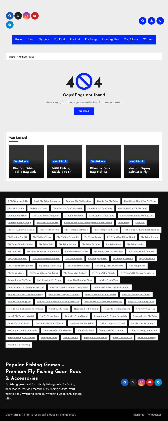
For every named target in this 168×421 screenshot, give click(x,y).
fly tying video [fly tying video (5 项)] (16, 273)
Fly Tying (91, 39)
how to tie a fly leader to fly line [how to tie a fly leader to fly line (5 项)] (69, 287)
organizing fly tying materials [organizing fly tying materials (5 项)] (110, 316)
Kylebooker (154, 414)
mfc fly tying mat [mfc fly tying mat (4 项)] (145, 309)
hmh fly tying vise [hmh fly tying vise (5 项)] (108, 280)
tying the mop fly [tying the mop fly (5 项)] (122, 337)
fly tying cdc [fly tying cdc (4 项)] (46, 244)
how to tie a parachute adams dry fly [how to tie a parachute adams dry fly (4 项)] (58, 301)
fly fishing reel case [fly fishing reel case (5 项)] (76, 230)
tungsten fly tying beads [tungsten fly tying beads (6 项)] (57, 330)
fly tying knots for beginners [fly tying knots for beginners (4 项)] (43, 251)
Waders (148, 39)
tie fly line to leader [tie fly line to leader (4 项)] (143, 323)
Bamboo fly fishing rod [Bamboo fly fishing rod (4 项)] (78, 201)
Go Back (84, 111)
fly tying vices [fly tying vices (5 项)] (137, 266)
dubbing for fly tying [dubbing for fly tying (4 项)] (19, 222)
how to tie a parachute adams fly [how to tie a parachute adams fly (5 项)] (103, 301)
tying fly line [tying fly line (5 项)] (70, 337)
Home (19, 39)
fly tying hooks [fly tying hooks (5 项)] (135, 244)
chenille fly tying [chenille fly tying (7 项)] (17, 215)
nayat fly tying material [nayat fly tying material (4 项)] (21, 316)
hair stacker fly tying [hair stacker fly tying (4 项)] (49, 280)
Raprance (138, 414)
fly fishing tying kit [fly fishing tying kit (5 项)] (68, 237)
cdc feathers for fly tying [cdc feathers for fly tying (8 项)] (132, 208)
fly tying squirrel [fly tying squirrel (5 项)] (97, 258)
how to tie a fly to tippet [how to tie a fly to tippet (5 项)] (136, 294)
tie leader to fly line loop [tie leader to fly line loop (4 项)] (22, 330)
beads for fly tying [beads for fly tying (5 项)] (107, 201)
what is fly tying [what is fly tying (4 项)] (147, 337)
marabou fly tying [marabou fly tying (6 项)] (58, 309)
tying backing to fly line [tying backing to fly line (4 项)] (143, 330)
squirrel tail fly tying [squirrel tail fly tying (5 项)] (82, 323)
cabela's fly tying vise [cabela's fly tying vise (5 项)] (100, 208)
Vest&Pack (131, 39)
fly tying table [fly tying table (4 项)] (147, 258)
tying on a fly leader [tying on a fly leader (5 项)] (95, 337)
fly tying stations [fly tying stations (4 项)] (123, 258)
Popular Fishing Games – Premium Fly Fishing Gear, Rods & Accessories (43, 372)
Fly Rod (75, 39)
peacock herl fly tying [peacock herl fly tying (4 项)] (145, 316)
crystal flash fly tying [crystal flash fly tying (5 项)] (101, 215)
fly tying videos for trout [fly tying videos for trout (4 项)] (44, 273)
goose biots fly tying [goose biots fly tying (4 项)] (19, 280)
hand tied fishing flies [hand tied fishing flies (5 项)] (79, 280)
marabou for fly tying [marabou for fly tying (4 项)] (86, 309)
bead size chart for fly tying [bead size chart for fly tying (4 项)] (140, 201)
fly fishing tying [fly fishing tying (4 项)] (42, 237)
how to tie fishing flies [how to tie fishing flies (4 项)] (141, 301)
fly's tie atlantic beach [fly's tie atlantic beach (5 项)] (21, 230)
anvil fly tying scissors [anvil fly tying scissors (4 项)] (47, 201)
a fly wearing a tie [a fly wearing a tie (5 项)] (18, 201)
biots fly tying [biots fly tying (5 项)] (16, 208)
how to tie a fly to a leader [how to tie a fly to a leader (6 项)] (100, 294)
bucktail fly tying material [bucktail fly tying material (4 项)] (67, 208)
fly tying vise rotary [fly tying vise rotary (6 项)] (75, 273)
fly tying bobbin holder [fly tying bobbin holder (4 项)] (20, 244)
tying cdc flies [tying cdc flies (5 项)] (49, 337)
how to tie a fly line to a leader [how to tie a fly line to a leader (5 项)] (112, 287)
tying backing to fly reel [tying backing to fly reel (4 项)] (21, 337)
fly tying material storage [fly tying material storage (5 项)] (108, 251)
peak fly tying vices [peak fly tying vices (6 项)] (19, 323)
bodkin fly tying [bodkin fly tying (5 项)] (38, 208)
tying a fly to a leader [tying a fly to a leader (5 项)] (112, 330)
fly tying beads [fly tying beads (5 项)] (93, 237)
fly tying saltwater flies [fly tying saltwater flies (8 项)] (46, 258)
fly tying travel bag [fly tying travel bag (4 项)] (50, 266)
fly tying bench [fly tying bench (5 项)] (149, 237)
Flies (31, 39)
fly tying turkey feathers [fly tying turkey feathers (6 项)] (109, 266)
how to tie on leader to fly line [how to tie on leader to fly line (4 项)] (25, 309)
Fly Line (44, 39)
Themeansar (67, 414)
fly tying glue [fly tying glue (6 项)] (113, 244)
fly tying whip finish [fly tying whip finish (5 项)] (103, 273)
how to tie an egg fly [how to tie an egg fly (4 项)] (19, 301)
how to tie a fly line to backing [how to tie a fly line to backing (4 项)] (25, 294)
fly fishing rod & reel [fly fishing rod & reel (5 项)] (106, 230)
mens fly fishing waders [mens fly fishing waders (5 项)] (117, 309)
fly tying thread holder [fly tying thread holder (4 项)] (20, 266)
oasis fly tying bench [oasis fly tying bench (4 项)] (76, 316)
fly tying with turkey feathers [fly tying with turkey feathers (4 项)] (137, 273)
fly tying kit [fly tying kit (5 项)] (14, 251)
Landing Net (110, 39)
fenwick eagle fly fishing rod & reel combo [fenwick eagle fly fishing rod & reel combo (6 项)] (88, 222)
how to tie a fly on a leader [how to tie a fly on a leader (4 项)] (64, 294)
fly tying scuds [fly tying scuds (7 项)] (73, 258)
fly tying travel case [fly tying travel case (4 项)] (78, 266)
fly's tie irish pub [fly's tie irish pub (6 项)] (49, 230)
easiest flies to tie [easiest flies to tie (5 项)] (47, 222)
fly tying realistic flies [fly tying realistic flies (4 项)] (141, 251)
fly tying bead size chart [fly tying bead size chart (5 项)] (121, 237)
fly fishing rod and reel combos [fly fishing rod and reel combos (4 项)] (141, 230)
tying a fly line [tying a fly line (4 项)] (85, 330)
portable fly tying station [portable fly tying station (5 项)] (49, 323)
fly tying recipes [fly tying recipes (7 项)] (17, 258)
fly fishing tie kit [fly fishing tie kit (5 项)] (17, 237)
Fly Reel (59, 39)
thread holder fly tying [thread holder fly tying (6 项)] (112, 323)
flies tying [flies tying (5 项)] (124, 222)
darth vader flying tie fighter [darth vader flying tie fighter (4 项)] (136, 215)
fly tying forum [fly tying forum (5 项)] (67, 244)
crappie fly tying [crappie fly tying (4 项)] (74, 215)
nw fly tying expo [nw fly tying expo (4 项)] (49, 316)
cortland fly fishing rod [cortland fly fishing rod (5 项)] (45, 215)
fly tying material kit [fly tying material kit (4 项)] (76, 251)
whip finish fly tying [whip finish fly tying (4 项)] (19, 345)
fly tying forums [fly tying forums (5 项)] (91, 244)
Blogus (51, 414)
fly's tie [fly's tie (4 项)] (139, 222)
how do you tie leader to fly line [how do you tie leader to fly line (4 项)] (26, 287)
